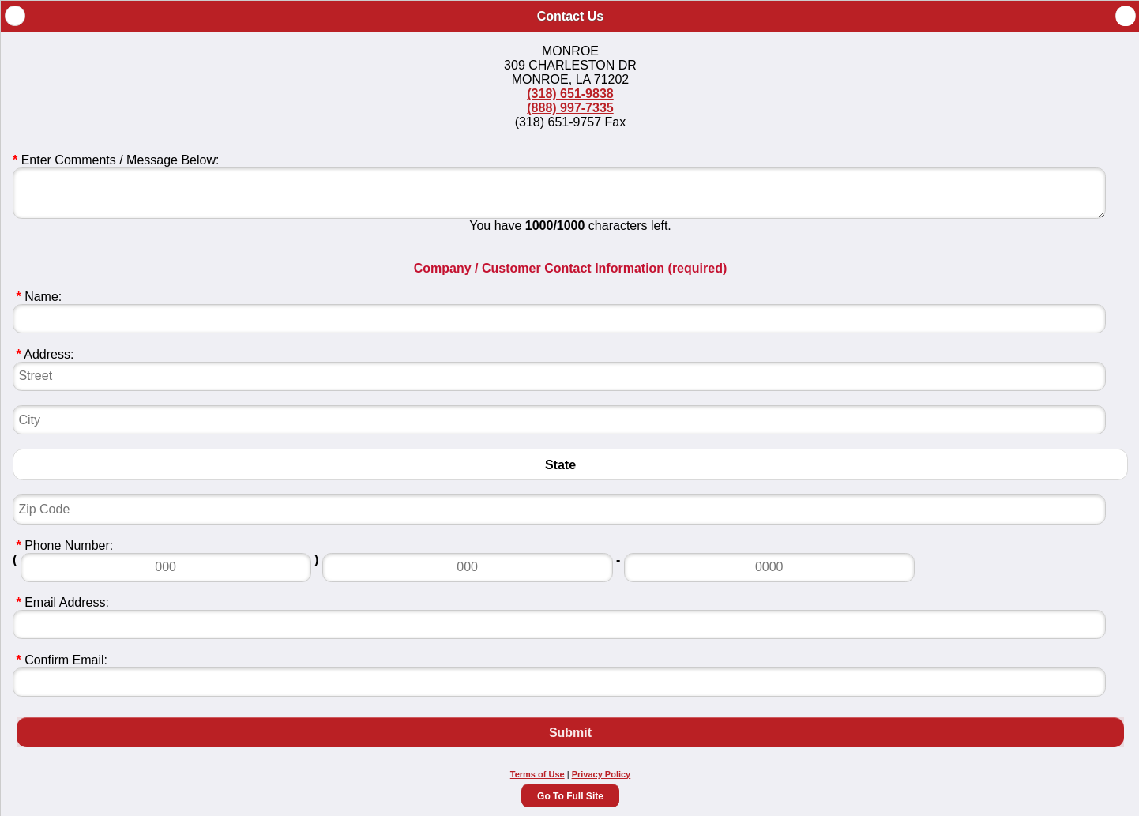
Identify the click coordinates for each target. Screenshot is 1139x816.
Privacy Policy (601, 774)
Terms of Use (537, 774)
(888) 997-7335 (570, 108)
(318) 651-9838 (570, 93)
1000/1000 (555, 225)
